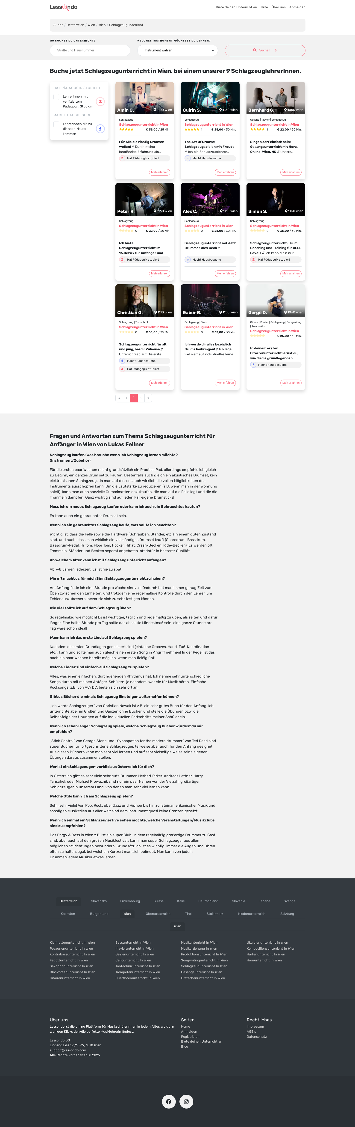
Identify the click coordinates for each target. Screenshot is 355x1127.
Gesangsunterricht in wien (201, 972)
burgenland (99, 914)
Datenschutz (257, 1037)
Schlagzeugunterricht (126, 25)
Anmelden (297, 7)
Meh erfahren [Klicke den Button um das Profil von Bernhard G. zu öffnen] (291, 172)
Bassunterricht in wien (133, 943)
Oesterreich (75, 25)
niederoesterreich (251, 914)
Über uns (279, 7)
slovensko (99, 901)
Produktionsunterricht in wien (204, 954)
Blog (184, 1047)
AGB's (251, 1032)
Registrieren (190, 1037)
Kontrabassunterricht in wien (72, 954)
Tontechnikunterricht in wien (137, 966)
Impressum (255, 1027)
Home (185, 1027)
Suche (58, 25)
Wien (91, 25)
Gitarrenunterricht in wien (70, 978)
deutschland (208, 901)
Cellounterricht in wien (133, 960)
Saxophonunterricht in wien (71, 966)
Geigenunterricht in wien (134, 954)
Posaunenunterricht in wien (71, 949)
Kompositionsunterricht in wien (271, 949)
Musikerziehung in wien (199, 949)
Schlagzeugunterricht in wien (204, 966)
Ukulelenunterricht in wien (267, 943)
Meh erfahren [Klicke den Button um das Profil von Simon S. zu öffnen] (291, 273)
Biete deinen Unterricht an (236, 7)
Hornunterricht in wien (264, 960)
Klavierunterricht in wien (134, 949)
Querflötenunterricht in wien (137, 978)
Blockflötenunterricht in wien (72, 972)
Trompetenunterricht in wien (137, 972)
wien (127, 914)
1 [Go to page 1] (134, 398)
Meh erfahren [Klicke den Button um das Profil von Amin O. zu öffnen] (159, 172)
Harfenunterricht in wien (266, 954)
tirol (188, 914)
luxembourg (130, 901)
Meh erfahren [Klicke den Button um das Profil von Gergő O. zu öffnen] (291, 382)
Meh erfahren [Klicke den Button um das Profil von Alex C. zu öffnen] (225, 273)
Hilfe (264, 7)
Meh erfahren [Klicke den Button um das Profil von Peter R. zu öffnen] (159, 273)
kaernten (68, 914)
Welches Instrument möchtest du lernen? (174, 40)
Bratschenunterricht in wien (203, 978)
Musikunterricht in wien (199, 943)
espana (264, 901)
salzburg (287, 914)
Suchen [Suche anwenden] (265, 50)
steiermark (215, 914)
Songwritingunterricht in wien (204, 960)
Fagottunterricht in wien (69, 960)
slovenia (238, 901)
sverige (289, 901)
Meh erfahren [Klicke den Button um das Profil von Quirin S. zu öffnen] (225, 172)
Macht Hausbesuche (73, 115)
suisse (159, 901)
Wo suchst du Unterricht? (73, 40)
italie (181, 901)
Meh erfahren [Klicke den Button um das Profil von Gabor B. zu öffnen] (225, 382)
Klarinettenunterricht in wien (72, 943)
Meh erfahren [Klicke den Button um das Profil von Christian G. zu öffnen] (159, 382)
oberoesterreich (158, 914)
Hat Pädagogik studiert (77, 88)
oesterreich (68, 901)
